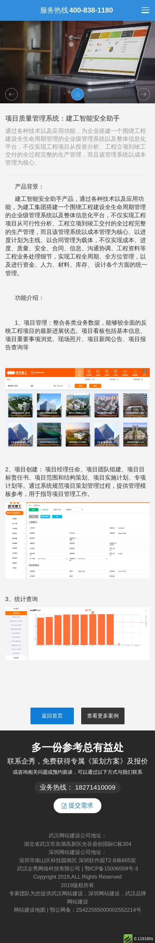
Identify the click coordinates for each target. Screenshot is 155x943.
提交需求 (77, 805)
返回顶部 (145, 903)
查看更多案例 (103, 716)
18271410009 (95, 787)
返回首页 (52, 716)
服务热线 (76, 10)
